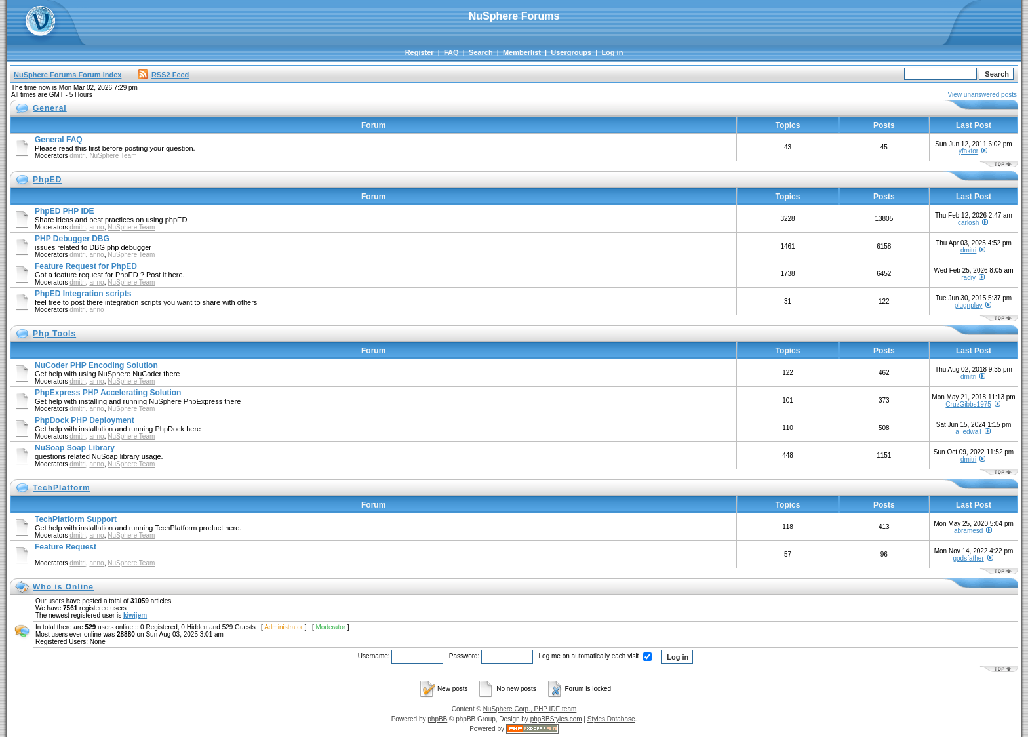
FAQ (451, 52)
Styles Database (611, 719)
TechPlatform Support (76, 519)
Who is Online (63, 586)
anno (96, 227)
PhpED (47, 179)
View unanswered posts (982, 94)
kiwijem (135, 615)
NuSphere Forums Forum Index (67, 75)
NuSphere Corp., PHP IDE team (530, 709)
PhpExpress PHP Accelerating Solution (108, 392)
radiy (968, 277)
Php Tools (54, 333)
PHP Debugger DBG (72, 238)
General (50, 108)
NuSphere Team (112, 155)
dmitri (77, 155)
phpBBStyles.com (556, 719)
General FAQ (59, 139)
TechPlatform (61, 487)
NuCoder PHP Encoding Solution (96, 365)
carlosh (968, 222)
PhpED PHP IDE (64, 211)
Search (481, 52)
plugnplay (969, 305)
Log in (612, 52)
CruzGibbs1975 (968, 404)
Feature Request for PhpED (86, 266)
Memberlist (522, 52)
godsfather (968, 558)
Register (419, 52)
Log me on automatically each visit (595, 656)
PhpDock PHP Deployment (84, 420)
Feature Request (65, 546)
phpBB (437, 719)
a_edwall (968, 431)
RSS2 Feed (163, 75)
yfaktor (968, 151)
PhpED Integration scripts (83, 293)
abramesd (968, 530)
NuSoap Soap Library (75, 447)
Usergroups (571, 52)
